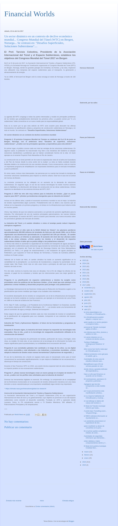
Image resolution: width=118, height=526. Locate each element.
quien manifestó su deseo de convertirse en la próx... (94, 427)
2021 (84, 273)
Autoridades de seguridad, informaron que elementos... (95, 437)
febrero (87, 455)
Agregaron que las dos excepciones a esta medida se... (94, 386)
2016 (84, 462)
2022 (84, 270)
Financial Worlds (29, 14)
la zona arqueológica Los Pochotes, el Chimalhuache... (95, 313)
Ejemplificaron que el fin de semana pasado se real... (94, 365)
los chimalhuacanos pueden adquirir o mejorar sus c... (94, 318)
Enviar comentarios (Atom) (45, 506)
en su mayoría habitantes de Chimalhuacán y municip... (94, 397)
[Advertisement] (33, 23)
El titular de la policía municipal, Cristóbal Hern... (95, 447)
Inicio (42, 501)
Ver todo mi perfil (97, 249)
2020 (84, 276)
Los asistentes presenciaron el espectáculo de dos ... (94, 422)
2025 (84, 260)
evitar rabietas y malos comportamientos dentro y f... (95, 442)
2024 (84, 263)
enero (86, 458)
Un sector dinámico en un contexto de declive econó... (94, 338)
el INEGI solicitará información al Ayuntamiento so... (95, 417)
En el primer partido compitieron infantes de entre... (95, 432)
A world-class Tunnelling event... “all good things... (95, 412)
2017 (84, 285)
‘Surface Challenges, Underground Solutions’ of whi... (94, 344)
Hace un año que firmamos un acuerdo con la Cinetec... (94, 375)
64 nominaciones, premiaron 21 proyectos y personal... (95, 380)
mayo (86, 306)
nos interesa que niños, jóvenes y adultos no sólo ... (96, 333)
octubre (87, 291)
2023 (84, 266)
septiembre (88, 294)
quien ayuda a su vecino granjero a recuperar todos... (95, 323)
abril (86, 309)
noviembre (88, 288)
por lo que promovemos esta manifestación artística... (94, 392)
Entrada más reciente (13, 501)
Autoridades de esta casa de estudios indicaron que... (94, 360)
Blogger (71, 521)
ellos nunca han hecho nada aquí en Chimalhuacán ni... (95, 350)
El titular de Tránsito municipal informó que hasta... (94, 407)
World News (98, 246)
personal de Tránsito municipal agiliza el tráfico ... (94, 328)
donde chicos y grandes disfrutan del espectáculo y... (95, 370)
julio (86, 300)
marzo (86, 452)
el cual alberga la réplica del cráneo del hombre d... (94, 402)
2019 (84, 279)
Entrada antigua (68, 501)
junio (86, 303)
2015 (84, 465)
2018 (84, 282)
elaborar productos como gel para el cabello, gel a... (96, 355)
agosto (87, 297)
